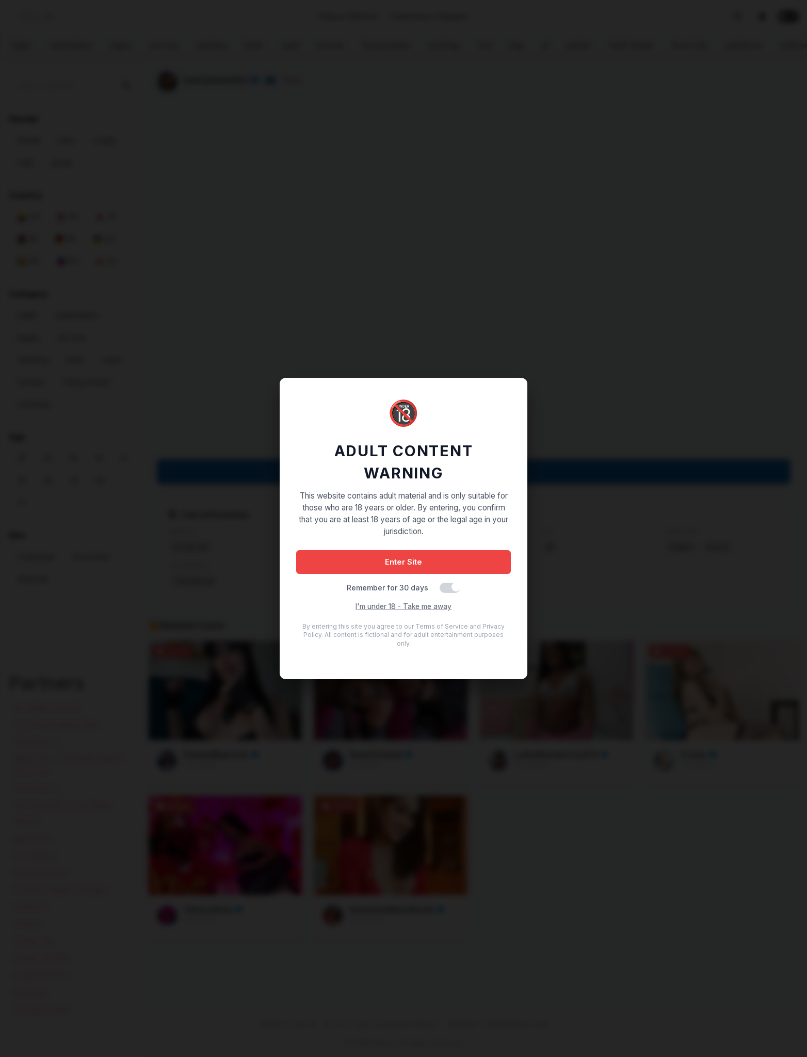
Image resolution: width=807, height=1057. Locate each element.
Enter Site (403, 562)
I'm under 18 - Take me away (403, 606)
